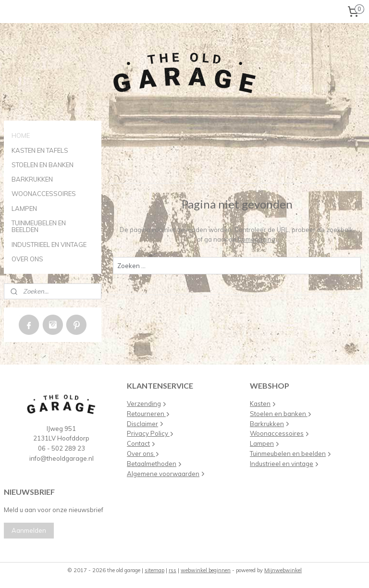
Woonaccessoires (277, 433)
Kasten (260, 403)
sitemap (154, 570)
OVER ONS (27, 259)
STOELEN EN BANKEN (43, 165)
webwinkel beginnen (206, 570)
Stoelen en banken (279, 413)
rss (172, 570)
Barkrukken (267, 424)
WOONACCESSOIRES (44, 193)
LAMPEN (24, 208)
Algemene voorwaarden (163, 474)
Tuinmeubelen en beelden (288, 453)
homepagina (257, 239)
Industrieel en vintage (281, 463)
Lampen (262, 443)
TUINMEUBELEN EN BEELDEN (39, 226)
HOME (21, 135)
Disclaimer (142, 424)
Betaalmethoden (151, 463)
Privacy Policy (148, 433)
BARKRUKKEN (32, 179)
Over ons (141, 453)
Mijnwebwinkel (283, 570)
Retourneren (148, 413)
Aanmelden (29, 530)
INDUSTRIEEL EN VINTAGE (49, 244)
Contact (138, 443)
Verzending (144, 403)
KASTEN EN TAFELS (40, 150)
